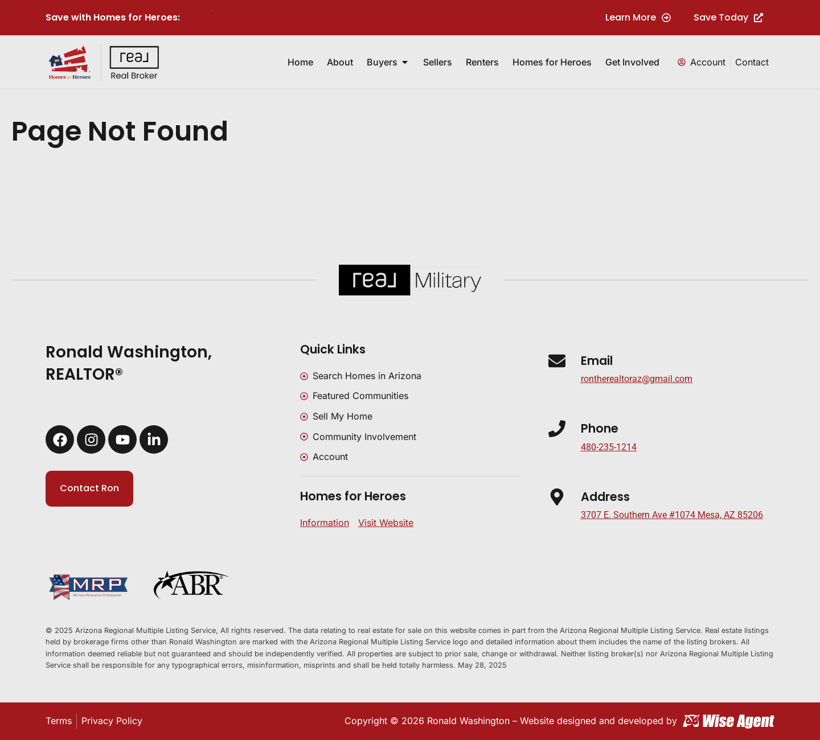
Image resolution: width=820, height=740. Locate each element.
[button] (672, 515)
